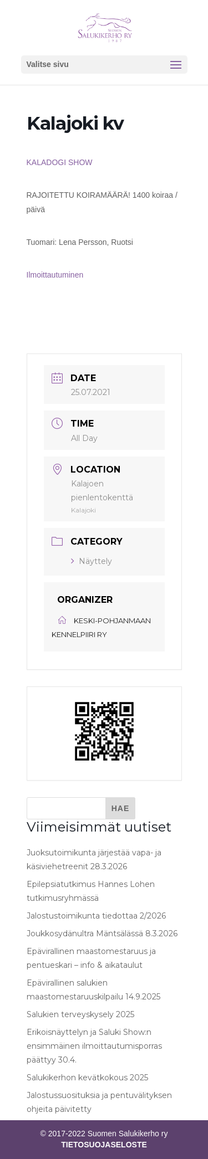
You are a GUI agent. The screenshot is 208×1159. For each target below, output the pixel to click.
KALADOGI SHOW (61, 162)
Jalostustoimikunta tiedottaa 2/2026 (96, 916)
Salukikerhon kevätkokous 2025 (87, 1078)
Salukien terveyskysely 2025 (80, 1014)
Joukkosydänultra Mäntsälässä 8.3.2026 (102, 934)
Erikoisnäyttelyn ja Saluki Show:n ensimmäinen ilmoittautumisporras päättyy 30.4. (94, 1046)
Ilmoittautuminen (56, 274)
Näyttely (91, 561)
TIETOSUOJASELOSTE (104, 1144)
